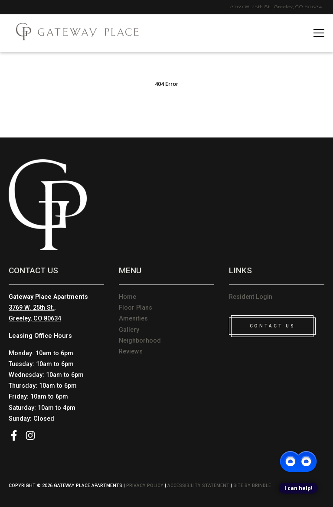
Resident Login (250, 297)
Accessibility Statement (198, 485)
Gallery (129, 330)
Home (127, 297)
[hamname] (318, 33)
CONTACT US (272, 326)
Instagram (30, 435)
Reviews (131, 351)
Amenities (133, 318)
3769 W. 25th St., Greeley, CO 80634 (276, 7)
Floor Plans (135, 307)
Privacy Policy (144, 485)
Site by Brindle (252, 485)
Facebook (14, 435)
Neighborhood (140, 340)
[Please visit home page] (74, 33)
